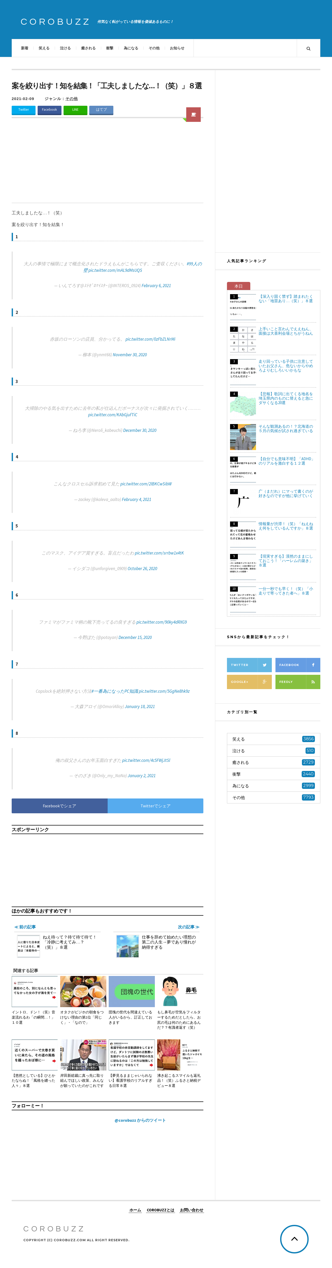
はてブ (101, 109)
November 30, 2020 (130, 355)
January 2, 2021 (142, 775)
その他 (154, 48)
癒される (88, 48)
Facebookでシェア (59, 805)
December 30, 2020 (139, 430)
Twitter (23, 109)
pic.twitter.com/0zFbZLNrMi (150, 339)
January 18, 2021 (140, 706)
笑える (44, 48)
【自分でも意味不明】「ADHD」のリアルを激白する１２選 (287, 461)
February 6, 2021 (156, 285)
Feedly (299, 682)
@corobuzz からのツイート (140, 1120)
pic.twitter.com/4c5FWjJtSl (146, 760)
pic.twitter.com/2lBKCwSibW (146, 484)
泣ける (65, 48)
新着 (24, 48)
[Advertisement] (107, 163)
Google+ (251, 682)
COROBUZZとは (160, 1209)
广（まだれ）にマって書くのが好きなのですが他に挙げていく (286, 493)
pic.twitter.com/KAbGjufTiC (112, 415)
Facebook (49, 109)
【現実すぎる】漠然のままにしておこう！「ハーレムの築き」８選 (286, 560)
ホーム (135, 1209)
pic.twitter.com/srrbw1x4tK (159, 553)
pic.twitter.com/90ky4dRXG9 (161, 622)
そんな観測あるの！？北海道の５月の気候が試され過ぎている (286, 428)
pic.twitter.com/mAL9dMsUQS (115, 270)
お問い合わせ (191, 1209)
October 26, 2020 (142, 568)
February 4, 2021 (136, 499)
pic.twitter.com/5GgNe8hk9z (164, 691)
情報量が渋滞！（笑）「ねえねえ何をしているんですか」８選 (286, 526)
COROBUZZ (56, 22)
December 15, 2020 (135, 637)
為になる (131, 48)
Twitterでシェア (156, 805)
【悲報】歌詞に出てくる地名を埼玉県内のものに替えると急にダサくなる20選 (286, 398)
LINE (75, 109)
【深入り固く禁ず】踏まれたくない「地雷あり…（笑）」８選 (286, 298)
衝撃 (109, 48)
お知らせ (177, 48)
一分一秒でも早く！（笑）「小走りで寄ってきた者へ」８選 (286, 591)
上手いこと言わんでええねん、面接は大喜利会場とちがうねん (286, 331)
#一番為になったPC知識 (115, 691)
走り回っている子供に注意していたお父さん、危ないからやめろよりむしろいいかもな (286, 366)
